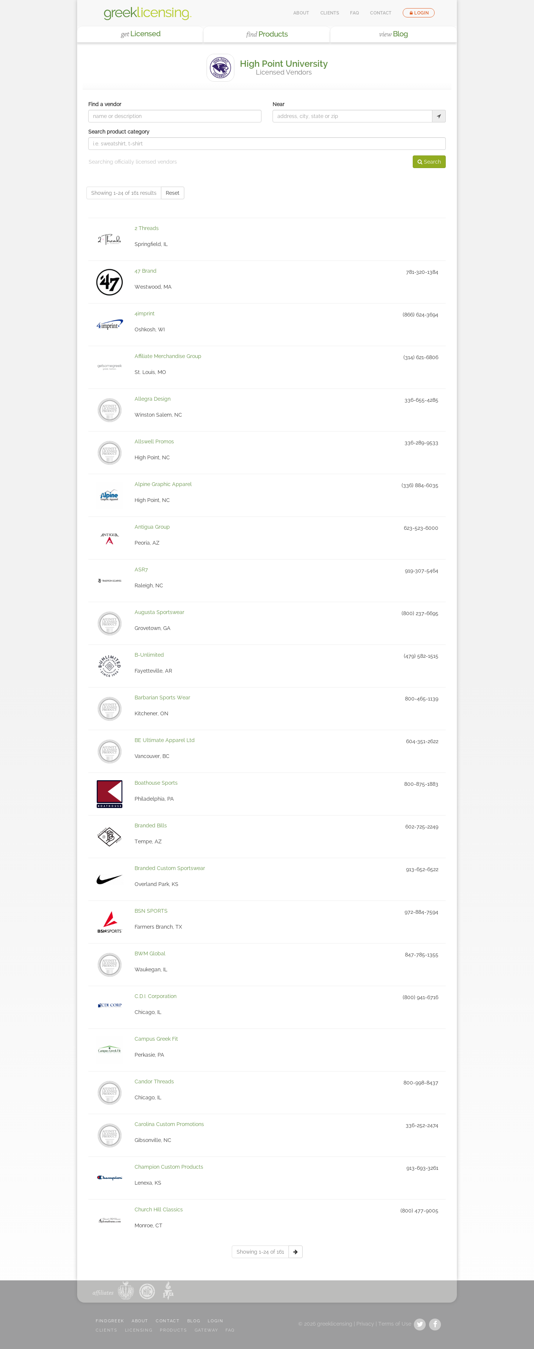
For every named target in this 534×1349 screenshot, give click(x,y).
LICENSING (139, 1330)
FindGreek (110, 1321)
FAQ (354, 13)
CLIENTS (107, 1330)
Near (278, 104)
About (301, 13)
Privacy (365, 1324)
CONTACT (168, 1321)
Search (429, 162)
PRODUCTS (173, 1330)
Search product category (118, 132)
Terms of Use (394, 1324)
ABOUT (140, 1321)
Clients (329, 13)
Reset (172, 193)
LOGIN (215, 1321)
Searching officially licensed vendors (133, 162)
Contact (381, 13)
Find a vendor (104, 104)
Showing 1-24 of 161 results (123, 193)
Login (419, 13)
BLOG (194, 1321)
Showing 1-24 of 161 (260, 1252)
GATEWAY (206, 1330)
